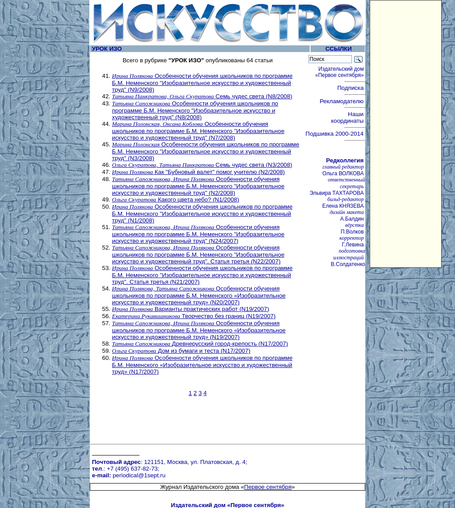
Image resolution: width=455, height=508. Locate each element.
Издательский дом (340, 72)
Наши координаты (348, 117)
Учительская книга (256, 478)
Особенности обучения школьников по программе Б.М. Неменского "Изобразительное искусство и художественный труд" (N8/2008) (195, 110)
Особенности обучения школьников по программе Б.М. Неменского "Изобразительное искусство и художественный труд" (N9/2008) (202, 83)
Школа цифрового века (263, 485)
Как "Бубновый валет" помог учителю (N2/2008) (198, 172)
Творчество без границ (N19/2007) (193, 316)
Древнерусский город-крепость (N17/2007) (200, 343)
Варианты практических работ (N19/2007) (190, 309)
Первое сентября (267, 442)
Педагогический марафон (143, 485)
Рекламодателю (342, 101)
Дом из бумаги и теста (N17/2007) (181, 350)
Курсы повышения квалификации (277, 471)
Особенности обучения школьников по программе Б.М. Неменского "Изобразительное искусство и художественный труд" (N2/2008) (198, 186)
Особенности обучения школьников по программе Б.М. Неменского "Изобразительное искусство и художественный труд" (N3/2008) (205, 151)
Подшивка (335, 133)
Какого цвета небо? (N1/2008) (175, 199)
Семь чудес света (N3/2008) (202, 164)
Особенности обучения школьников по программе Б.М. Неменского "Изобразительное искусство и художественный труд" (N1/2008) (202, 213)
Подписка (351, 88)
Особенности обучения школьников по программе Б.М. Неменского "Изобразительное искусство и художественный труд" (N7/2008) (198, 131)
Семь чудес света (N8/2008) (202, 96)
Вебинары (122, 471)
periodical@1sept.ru (139, 432)
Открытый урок (128, 478)
